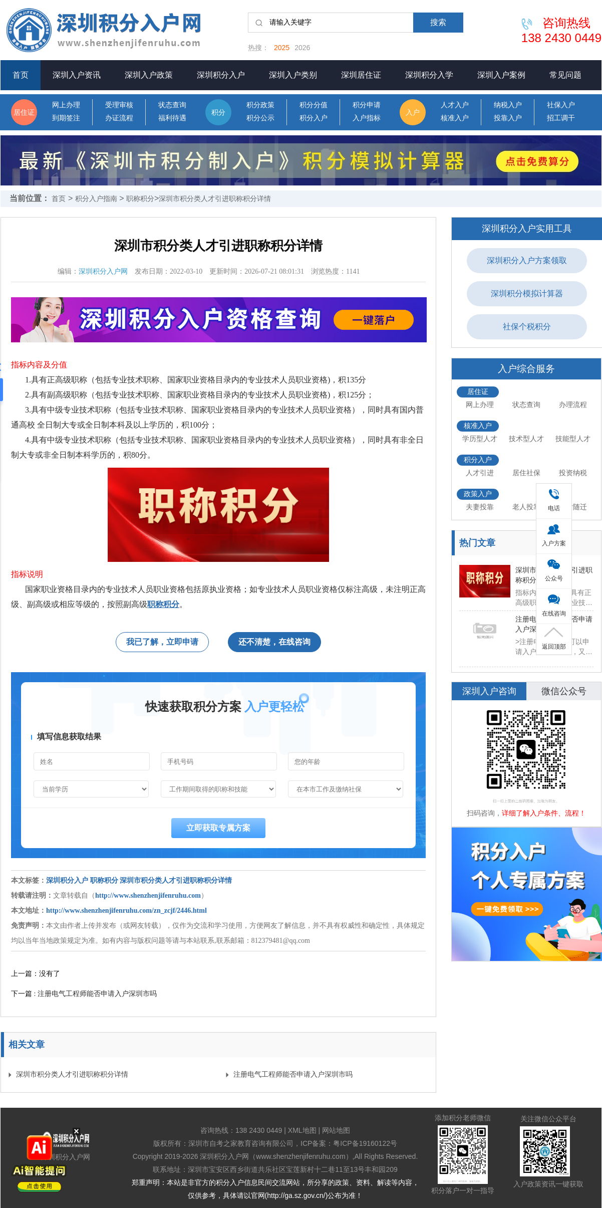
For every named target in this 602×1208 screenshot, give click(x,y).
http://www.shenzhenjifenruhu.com (148, 895)
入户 (413, 112)
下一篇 (84, 993)
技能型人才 (572, 439)
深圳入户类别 (293, 75)
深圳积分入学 (429, 75)
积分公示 (260, 118)
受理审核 (119, 105)
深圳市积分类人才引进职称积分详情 (215, 198)
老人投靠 (526, 507)
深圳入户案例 (501, 75)
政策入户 (478, 494)
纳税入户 (508, 105)
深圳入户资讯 (77, 75)
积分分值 (313, 105)
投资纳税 (573, 473)
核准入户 (455, 118)
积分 (218, 112)
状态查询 (172, 105)
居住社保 (526, 473)
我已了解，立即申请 (162, 642)
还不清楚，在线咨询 (274, 642)
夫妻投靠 (480, 507)
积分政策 (260, 105)
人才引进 (480, 473)
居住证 (24, 112)
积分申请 (367, 105)
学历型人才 (479, 439)
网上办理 (66, 105)
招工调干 (561, 118)
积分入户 (313, 118)
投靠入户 (508, 118)
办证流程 (119, 118)
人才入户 (455, 105)
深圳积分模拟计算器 (527, 293)
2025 (281, 48)
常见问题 (565, 75)
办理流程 (573, 404)
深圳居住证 (361, 75)
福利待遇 (172, 118)
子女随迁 (573, 507)
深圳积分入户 (221, 75)
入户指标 (367, 118)
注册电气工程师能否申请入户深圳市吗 (293, 1074)
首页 (21, 75)
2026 (302, 48)
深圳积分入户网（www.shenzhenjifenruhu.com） (276, 1156)
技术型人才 (526, 439)
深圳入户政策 (149, 75)
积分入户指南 (96, 198)
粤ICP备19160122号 (365, 1143)
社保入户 (561, 105)
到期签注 (66, 118)
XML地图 (302, 1130)
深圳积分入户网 (103, 271)
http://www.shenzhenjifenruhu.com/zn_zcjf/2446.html (126, 910)
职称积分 (140, 198)
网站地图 (336, 1130)
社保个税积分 (527, 326)
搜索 (438, 22)
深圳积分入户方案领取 (527, 260)
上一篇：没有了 (35, 973)
